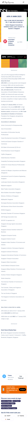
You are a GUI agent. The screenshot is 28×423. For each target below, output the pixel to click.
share (19, 42)
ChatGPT (7, 416)
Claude (7, 419)
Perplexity (20, 416)
